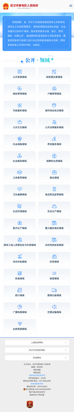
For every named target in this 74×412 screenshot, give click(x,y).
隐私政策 (37, 373)
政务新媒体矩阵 (37, 384)
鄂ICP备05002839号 (37, 392)
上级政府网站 (37, 342)
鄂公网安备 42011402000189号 (37, 389)
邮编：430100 (37, 367)
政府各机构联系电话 (37, 375)
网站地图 (37, 370)
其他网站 (37, 358)
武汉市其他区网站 (37, 350)
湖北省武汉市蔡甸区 (37, 6)
